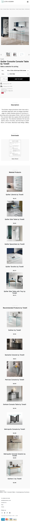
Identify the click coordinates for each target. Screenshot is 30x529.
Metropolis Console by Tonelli (14, 429)
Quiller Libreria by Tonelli (14, 194)
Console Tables (6, 9)
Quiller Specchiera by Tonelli (15, 244)
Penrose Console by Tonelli (14, 380)
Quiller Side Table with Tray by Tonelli (14, 292)
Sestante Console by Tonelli (14, 355)
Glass (15, 74)
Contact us (3, 91)
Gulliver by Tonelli (14, 330)
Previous (1, 52)
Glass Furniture (12, 9)
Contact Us (3, 502)
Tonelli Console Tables (20, 9)
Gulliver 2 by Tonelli (15, 479)
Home (1, 9)
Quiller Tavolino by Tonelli (15, 266)
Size (15, 70)
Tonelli (2, 59)
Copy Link (10, 90)
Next (29, 52)
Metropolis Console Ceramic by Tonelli (15, 455)
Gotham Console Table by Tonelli (14, 404)
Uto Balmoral (27, 9)
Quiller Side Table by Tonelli (14, 219)
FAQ (2, 504)
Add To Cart (19, 79)
